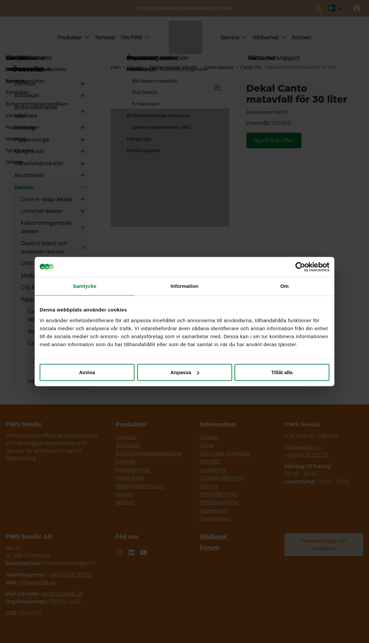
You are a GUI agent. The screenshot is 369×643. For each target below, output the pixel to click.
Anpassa (184, 372)
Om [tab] (284, 286)
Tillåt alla (282, 372)
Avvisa (87, 372)
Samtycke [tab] (85, 286)
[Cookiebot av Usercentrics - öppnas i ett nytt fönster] (300, 267)
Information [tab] (184, 286)
